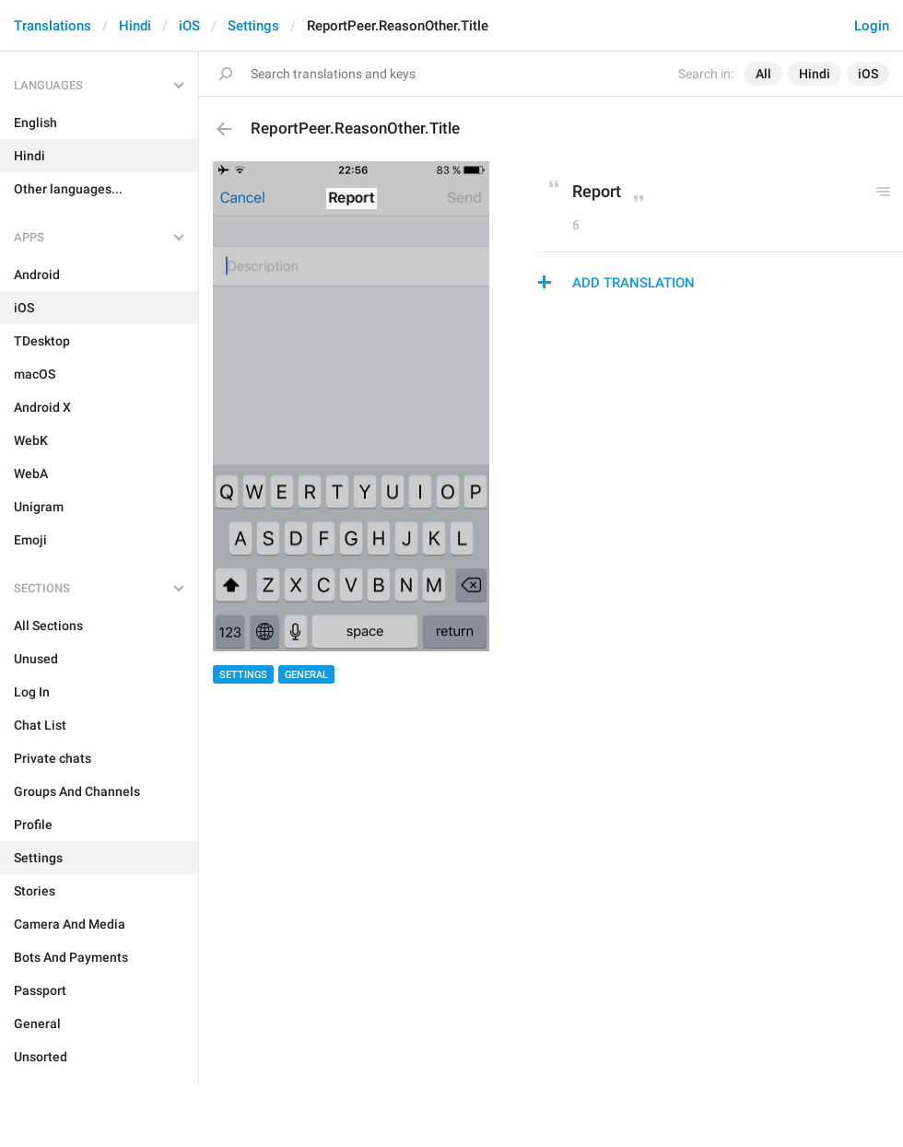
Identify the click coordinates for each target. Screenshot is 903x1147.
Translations (52, 26)
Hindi (135, 26)
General (306, 675)
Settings (253, 26)
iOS (189, 26)
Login (871, 26)
